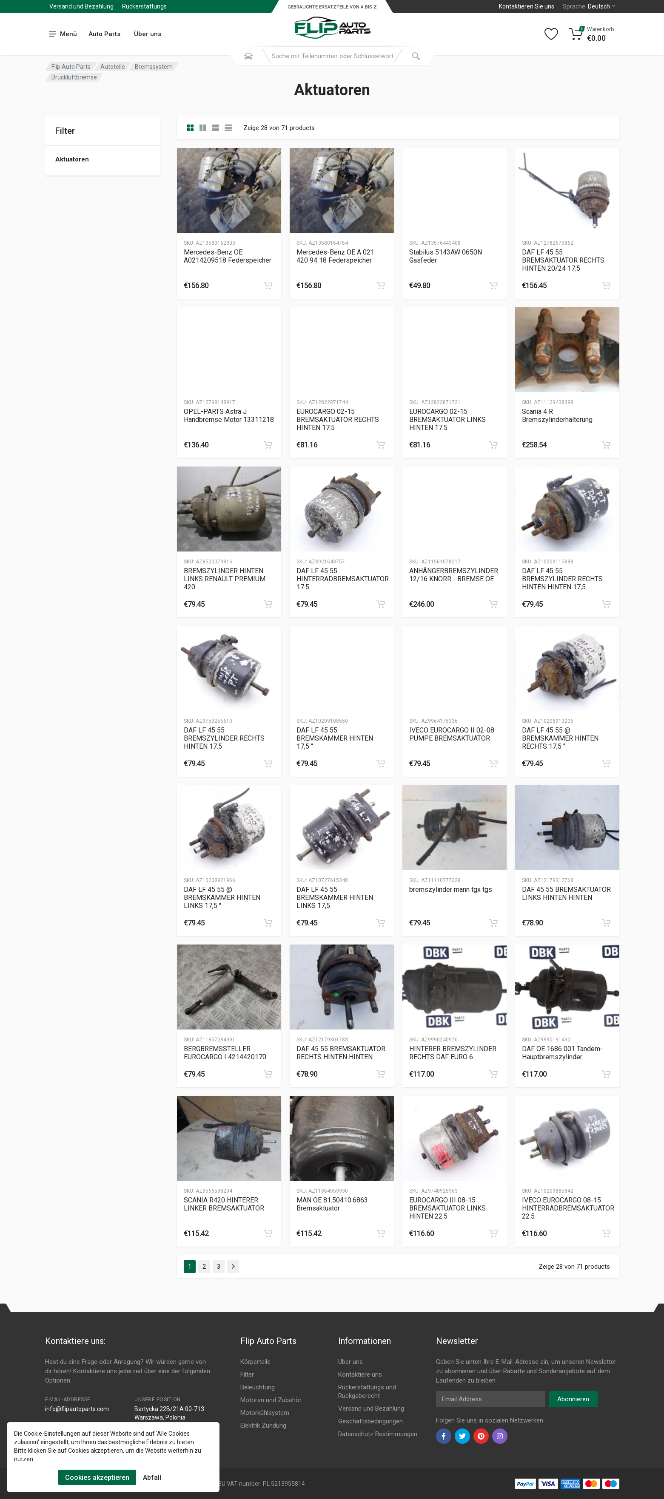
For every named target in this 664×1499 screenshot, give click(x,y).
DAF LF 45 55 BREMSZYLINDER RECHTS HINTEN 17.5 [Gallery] (224, 738)
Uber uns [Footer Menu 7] (350, 1362)
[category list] (203, 128)
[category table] (228, 128)
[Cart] (591, 34)
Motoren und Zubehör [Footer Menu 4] (271, 1400)
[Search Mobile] (248, 56)
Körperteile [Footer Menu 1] (255, 1362)
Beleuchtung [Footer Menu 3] (257, 1387)
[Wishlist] (551, 34)
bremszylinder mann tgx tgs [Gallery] (450, 889)
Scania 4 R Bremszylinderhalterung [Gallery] (557, 415)
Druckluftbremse (74, 77)
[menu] (63, 34)
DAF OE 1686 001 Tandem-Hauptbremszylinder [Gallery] (562, 1053)
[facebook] (443, 1436)
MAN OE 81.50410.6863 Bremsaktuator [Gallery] (332, 1204)
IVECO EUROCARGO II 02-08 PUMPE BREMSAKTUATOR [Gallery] (451, 734)
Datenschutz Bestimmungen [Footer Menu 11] (377, 1434)
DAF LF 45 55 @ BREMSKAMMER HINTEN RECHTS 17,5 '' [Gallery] (560, 738)
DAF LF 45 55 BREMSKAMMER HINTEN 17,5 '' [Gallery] (334, 738)
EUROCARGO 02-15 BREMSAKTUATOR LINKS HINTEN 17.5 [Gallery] (447, 419)
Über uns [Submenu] (147, 34)
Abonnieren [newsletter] (573, 1399)
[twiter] (462, 1436)
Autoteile (112, 66)
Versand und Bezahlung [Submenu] (81, 6)
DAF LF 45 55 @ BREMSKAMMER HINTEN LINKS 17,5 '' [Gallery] (222, 897)
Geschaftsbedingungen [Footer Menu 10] (370, 1421)
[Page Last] (233, 1266)
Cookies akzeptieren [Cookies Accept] (97, 1478)
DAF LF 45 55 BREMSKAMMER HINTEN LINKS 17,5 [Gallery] (334, 897)
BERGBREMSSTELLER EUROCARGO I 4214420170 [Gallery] (225, 1053)
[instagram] (499, 1436)
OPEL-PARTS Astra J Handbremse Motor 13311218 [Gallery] (229, 415)
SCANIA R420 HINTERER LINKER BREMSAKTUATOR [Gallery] (224, 1204)
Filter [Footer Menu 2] (247, 1374)
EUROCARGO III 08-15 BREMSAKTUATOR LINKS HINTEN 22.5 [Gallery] (447, 1208)
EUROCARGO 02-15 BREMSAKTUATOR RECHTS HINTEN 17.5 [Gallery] (337, 419)
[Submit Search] (416, 56)
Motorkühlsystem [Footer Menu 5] (264, 1413)
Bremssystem (154, 66)
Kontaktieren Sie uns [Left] (526, 6)
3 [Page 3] (218, 1266)
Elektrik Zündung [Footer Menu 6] (263, 1425)
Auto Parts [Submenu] (104, 34)
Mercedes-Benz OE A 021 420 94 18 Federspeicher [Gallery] (335, 256)
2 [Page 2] (204, 1266)
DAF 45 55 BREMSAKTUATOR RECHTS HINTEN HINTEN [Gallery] (340, 1053)
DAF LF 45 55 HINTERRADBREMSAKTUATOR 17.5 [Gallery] (342, 579)
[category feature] (215, 128)
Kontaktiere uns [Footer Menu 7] (360, 1374)
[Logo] (332, 23)
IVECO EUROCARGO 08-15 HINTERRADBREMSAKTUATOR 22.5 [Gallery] (568, 1208)
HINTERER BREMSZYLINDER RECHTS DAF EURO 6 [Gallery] (452, 1053)
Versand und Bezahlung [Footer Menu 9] (371, 1408)
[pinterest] (481, 1436)
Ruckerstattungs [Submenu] (144, 6)
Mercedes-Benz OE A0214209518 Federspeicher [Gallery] (227, 256)
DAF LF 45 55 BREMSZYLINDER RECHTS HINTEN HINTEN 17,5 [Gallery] (562, 579)
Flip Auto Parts (71, 66)
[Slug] (229, 190)
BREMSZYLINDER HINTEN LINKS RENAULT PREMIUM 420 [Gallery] (224, 579)
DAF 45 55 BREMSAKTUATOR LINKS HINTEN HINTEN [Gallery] (566, 893)
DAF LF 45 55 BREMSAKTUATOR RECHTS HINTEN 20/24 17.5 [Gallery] (563, 260)
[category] (190, 128)
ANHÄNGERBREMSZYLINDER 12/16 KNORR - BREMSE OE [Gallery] (453, 575)
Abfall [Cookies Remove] (152, 1478)
